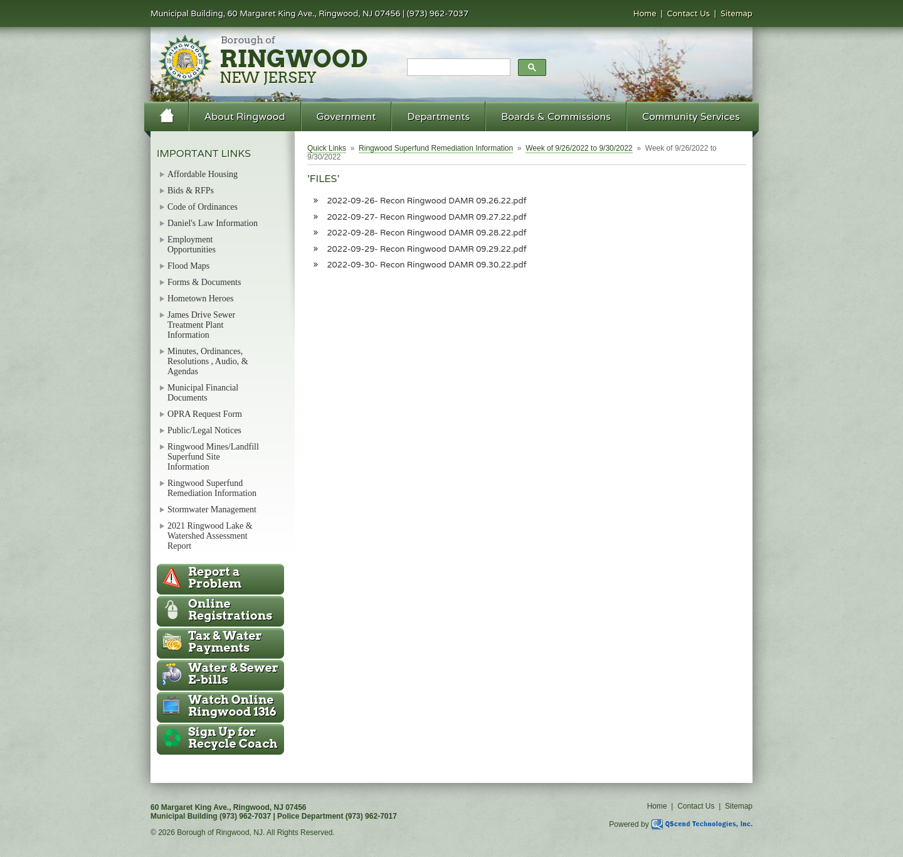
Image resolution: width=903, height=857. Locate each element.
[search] (457, 67)
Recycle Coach (232, 738)
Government (346, 116)
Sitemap (736, 13)
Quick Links (326, 148)
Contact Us (688, 13)
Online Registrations (230, 609)
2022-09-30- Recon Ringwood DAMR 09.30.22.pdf (426, 264)
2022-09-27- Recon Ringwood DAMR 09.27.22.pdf (426, 217)
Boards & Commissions (556, 116)
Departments (438, 116)
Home (645, 13)
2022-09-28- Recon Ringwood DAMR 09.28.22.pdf (426, 232)
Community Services (691, 116)
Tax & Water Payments (225, 641)
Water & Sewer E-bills (233, 673)
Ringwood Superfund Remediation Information (436, 148)
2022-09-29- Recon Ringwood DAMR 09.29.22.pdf (426, 249)
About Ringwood (244, 116)
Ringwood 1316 (232, 706)
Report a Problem (214, 577)
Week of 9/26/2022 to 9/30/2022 (579, 148)
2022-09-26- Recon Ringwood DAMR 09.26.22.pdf (426, 200)
